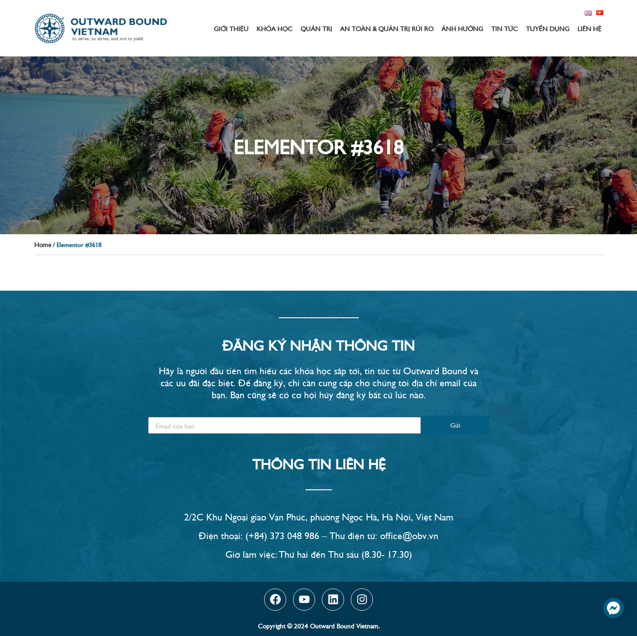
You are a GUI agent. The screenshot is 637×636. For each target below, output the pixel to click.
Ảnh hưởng (462, 28)
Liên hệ (589, 28)
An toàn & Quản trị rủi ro (386, 28)
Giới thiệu (231, 28)
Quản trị (316, 28)
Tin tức (504, 28)
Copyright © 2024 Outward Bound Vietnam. (319, 625)
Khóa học (274, 28)
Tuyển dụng (547, 28)
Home (42, 244)
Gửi (455, 424)
